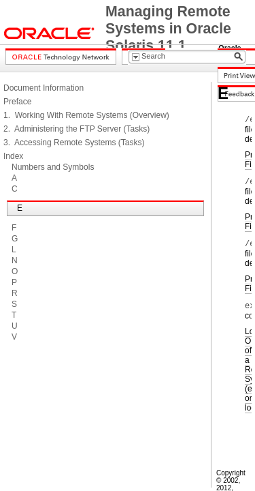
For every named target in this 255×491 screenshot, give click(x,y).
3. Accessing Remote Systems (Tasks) (73, 142)
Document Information (43, 88)
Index (13, 156)
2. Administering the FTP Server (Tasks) (76, 129)
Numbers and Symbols (53, 167)
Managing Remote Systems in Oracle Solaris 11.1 (168, 28)
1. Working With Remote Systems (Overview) (86, 115)
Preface (17, 101)
